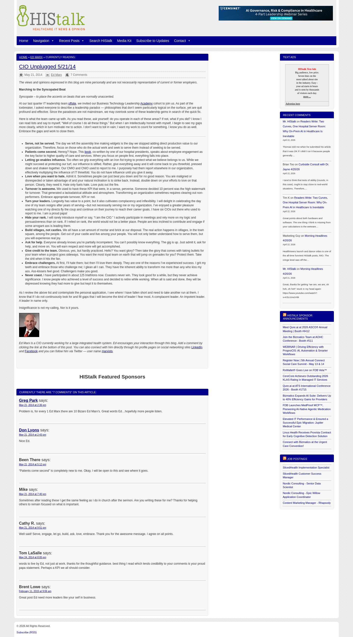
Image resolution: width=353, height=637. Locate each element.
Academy (146, 103)
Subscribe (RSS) (27, 632)
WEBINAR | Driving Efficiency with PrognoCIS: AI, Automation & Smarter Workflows (305, 350)
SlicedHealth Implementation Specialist (306, 467)
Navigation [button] (43, 41)
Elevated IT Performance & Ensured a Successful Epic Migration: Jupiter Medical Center (305, 422)
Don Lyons (29, 430)
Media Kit (124, 41)
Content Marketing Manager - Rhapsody (307, 502)
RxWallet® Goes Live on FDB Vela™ (305, 370)
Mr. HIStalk (289, 121)
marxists (107, 351)
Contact (182, 41)
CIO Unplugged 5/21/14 (47, 67)
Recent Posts (71, 41)
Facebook (31, 351)
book (88, 152)
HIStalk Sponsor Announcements (297, 317)
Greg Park (28, 400)
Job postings (297, 458)
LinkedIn (196, 347)
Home (23, 41)
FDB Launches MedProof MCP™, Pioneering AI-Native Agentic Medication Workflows (307, 409)
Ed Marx (36, 57)
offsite (72, 103)
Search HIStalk (100, 41)
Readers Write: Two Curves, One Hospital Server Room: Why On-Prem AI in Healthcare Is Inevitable (305, 202)
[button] (51, 41)
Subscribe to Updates (152, 41)
